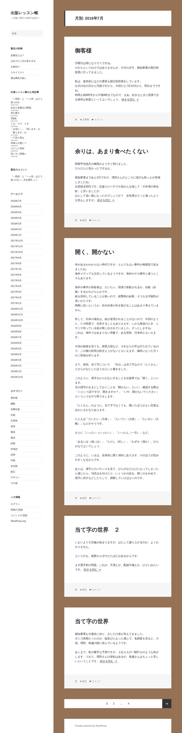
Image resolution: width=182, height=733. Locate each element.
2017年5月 (16, 280)
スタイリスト (17, 72)
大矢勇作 (27, 180)
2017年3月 (16, 292)
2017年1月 (16, 303)
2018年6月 (16, 206)
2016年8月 (16, 331)
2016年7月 (16, 337)
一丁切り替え (17, 137)
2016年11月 (17, 314)
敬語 (13, 432)
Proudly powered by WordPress (91, 726)
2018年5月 (16, 212)
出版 (13, 415)
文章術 (14, 420)
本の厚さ (15, 113)
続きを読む (130, 99)
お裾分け (15, 66)
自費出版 (15, 409)
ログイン (15, 504)
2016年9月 (16, 326)
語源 (13, 443)
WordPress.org (18, 521)
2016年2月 (16, 365)
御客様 (83, 51)
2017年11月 (17, 246)
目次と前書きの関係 (21, 108)
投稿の (17, 509)
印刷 (13, 460)
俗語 (13, 426)
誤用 (13, 454)
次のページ (166, 703)
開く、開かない (94, 252)
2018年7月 (16, 201)
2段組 (13, 118)
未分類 (14, 466)
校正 (13, 472)
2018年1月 (16, 235)
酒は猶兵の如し (19, 78)
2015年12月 (17, 377)
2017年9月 (16, 258)
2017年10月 (17, 252)
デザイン (15, 477)
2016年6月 (16, 343)
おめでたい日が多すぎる (23, 61)
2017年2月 (16, 297)
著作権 (14, 398)
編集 (13, 403)
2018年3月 (16, 223)
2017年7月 (16, 269)
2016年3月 (16, 360)
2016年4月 (16, 354)
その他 (14, 483)
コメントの (19, 515)
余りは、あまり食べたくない (111, 151)
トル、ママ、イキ (20, 123)
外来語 (14, 449)
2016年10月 (17, 320)
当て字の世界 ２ (97, 530)
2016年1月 (16, 371)
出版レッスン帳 (24, 13)
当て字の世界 (91, 621)
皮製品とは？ (17, 55)
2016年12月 (17, 309)
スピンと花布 (17, 148)
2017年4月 (16, 286)
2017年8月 (16, 263)
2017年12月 (17, 240)
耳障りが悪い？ (19, 143)
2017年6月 (16, 275)
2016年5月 (16, 348)
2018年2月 (16, 229)
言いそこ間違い (19, 154)
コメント (98, 119)
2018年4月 (16, 218)
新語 (13, 437)
